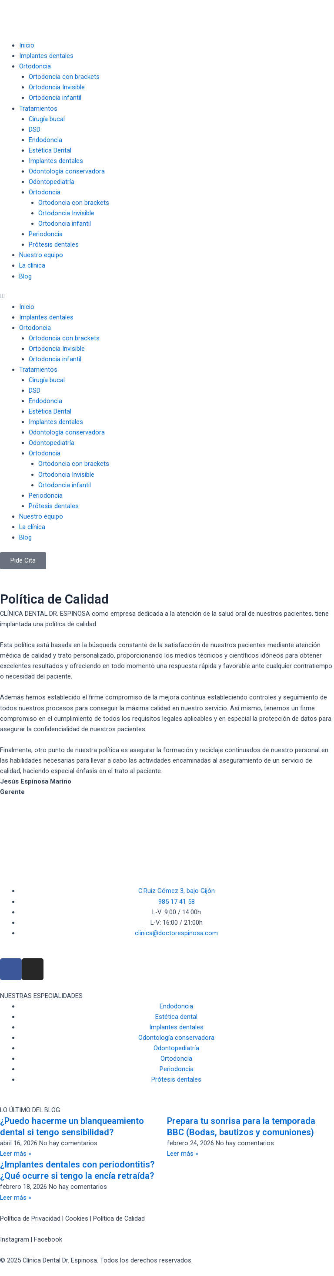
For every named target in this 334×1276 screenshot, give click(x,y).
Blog (25, 276)
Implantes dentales (46, 56)
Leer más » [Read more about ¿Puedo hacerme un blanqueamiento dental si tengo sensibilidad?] (15, 1153)
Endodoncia (45, 140)
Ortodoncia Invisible (57, 87)
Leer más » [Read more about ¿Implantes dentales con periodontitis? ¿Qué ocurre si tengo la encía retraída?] (15, 1197)
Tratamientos (38, 108)
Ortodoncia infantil (55, 98)
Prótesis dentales (54, 244)
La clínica (32, 265)
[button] (167, 296)
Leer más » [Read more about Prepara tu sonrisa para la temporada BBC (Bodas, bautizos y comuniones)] (182, 1153)
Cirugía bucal (47, 119)
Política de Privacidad (30, 1218)
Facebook (48, 1239)
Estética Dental (50, 150)
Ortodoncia (35, 66)
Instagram (14, 1239)
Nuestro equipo (41, 255)
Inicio (26, 45)
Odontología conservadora (67, 171)
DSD (34, 129)
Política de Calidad (119, 1218)
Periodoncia (46, 234)
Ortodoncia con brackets (64, 77)
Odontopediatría (51, 182)
